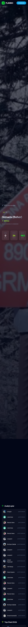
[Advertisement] (14, 454)
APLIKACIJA (21, 3)
